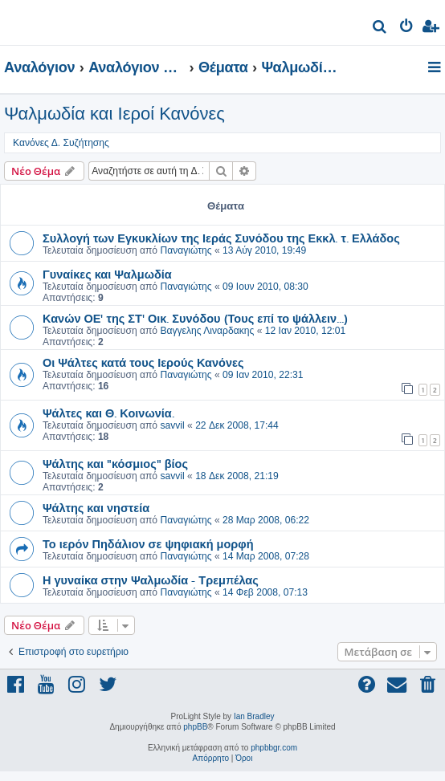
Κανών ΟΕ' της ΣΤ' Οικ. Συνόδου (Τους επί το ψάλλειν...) (195, 318)
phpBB (195, 726)
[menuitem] (380, 28)
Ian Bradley (254, 716)
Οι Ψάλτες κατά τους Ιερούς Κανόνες (143, 362)
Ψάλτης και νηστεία (96, 507)
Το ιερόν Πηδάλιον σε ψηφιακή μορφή (148, 543)
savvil (172, 425)
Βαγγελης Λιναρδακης (207, 330)
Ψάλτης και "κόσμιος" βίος (115, 463)
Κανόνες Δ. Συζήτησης (61, 142)
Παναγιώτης (185, 250)
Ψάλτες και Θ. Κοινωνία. (108, 412)
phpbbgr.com (274, 747)
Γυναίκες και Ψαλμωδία (107, 273)
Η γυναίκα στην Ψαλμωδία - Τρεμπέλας (151, 579)
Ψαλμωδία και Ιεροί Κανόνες (114, 114)
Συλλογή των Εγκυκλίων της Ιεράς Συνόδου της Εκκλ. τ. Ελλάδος (221, 237)
